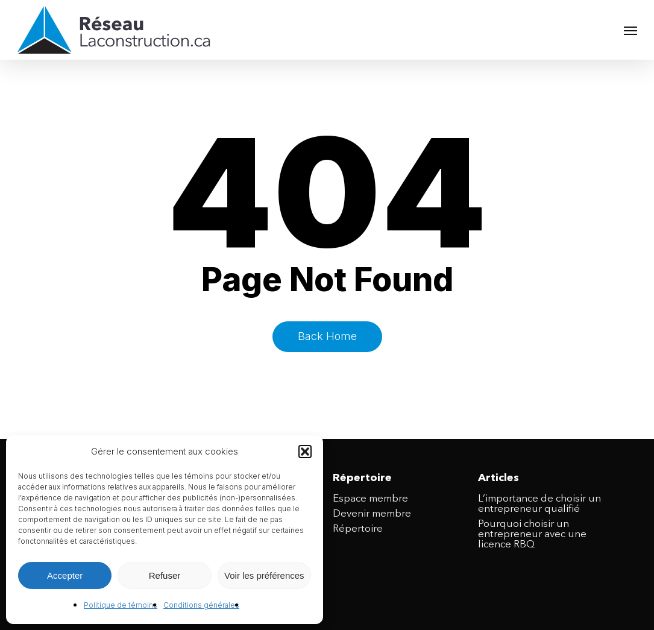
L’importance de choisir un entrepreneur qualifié (539, 504)
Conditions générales (201, 605)
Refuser (165, 575)
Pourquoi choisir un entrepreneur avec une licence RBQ (532, 534)
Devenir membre (372, 514)
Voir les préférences (264, 575)
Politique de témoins (120, 605)
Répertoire (358, 529)
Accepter (65, 575)
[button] (305, 452)
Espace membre (370, 499)
